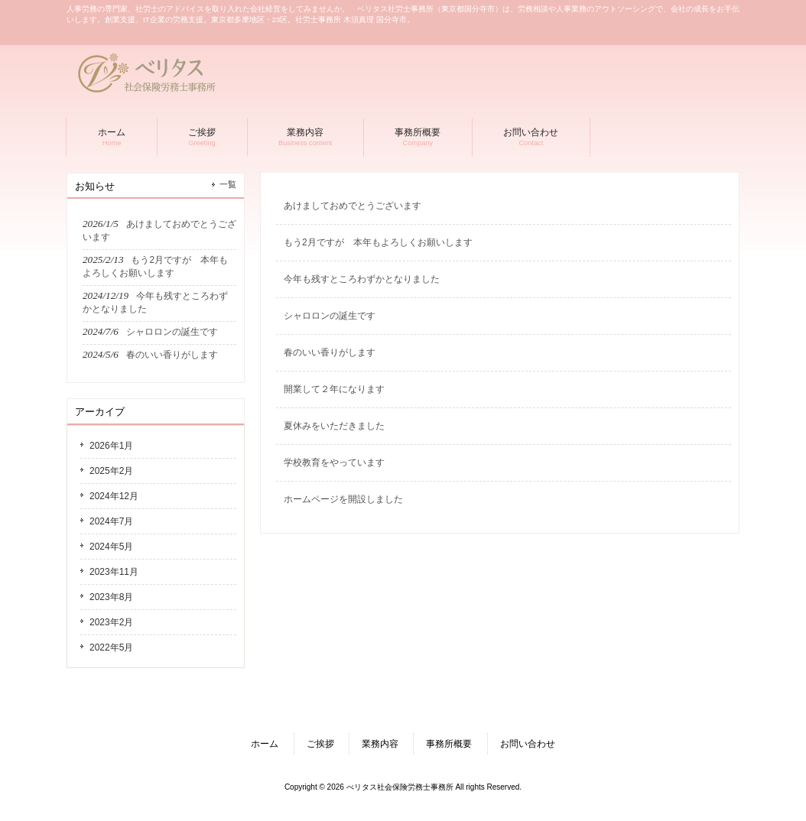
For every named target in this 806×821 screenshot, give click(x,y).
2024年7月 (111, 521)
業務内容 (380, 743)
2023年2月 (111, 622)
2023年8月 (111, 597)
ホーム (264, 743)
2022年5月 (111, 647)
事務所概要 (449, 743)
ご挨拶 (320, 743)
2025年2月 (111, 471)
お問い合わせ (527, 743)
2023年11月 (113, 571)
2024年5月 (111, 546)
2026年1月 (111, 445)
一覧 (227, 184)
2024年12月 (113, 496)
